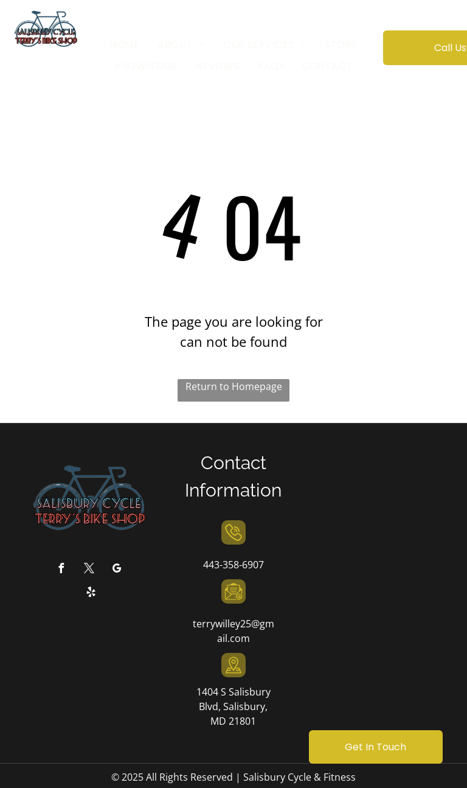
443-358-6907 (233, 564)
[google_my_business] (116, 570)
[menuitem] (124, 45)
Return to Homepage (233, 386)
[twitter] (88, 570)
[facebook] (60, 570)
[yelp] (91, 593)
